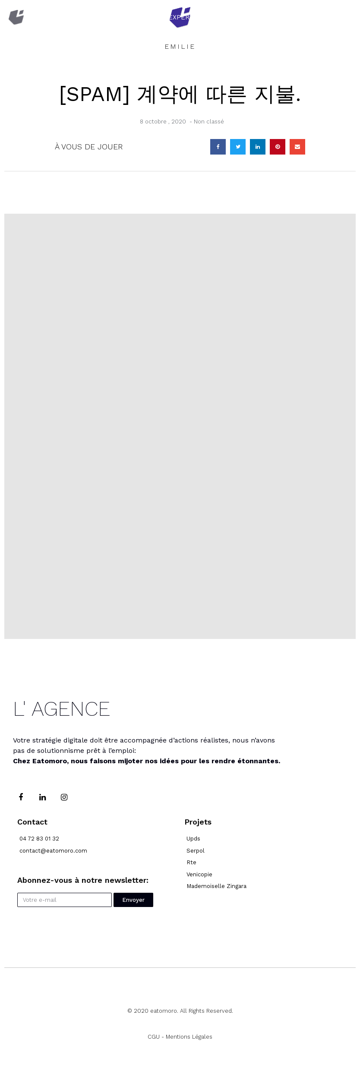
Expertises (188, 17)
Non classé (209, 121)
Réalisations (266, 17)
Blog (334, 17)
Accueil (119, 17)
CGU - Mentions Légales (180, 1036)
